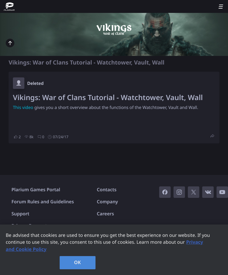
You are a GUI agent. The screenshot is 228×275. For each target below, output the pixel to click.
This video (23, 107)
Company (107, 201)
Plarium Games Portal (35, 189)
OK (77, 262)
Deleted (35, 83)
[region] (114, 250)
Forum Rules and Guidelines (42, 201)
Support (20, 213)
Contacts (107, 189)
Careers (105, 213)
